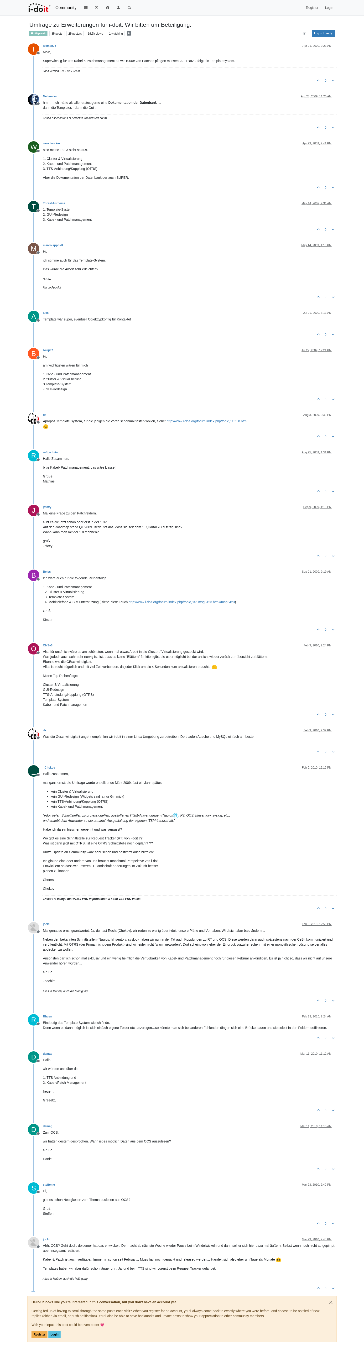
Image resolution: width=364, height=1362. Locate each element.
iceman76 (49, 45)
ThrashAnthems (54, 203)
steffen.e (49, 1184)
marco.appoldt (53, 245)
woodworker (51, 143)
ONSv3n (48, 645)
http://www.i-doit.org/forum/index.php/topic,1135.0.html (207, 421)
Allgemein (38, 33)
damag (47, 1053)
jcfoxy (47, 507)
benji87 (48, 350)
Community (66, 7)
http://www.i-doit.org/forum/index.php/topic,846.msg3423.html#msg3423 (182, 602)
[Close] (330, 1302)
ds (44, 415)
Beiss (47, 571)
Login (54, 1334)
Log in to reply (323, 33)
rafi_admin (50, 452)
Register (39, 1334)
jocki (46, 924)
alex (46, 312)
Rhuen (47, 1016)
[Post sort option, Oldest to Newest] (304, 33)
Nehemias (50, 96)
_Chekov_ (50, 767)
